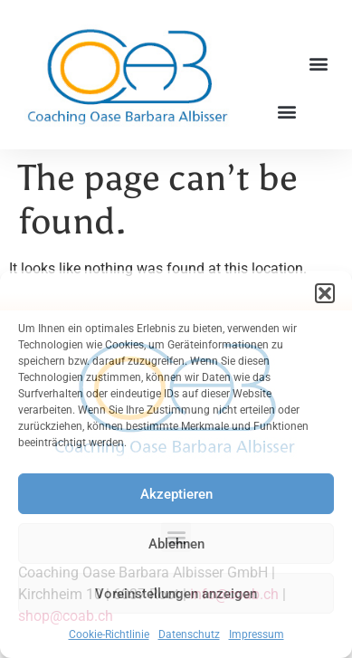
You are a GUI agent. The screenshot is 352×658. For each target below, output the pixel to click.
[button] (325, 293)
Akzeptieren (176, 494)
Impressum (256, 634)
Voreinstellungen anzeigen (176, 594)
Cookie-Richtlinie (109, 634)
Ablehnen (176, 544)
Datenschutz (189, 634)
